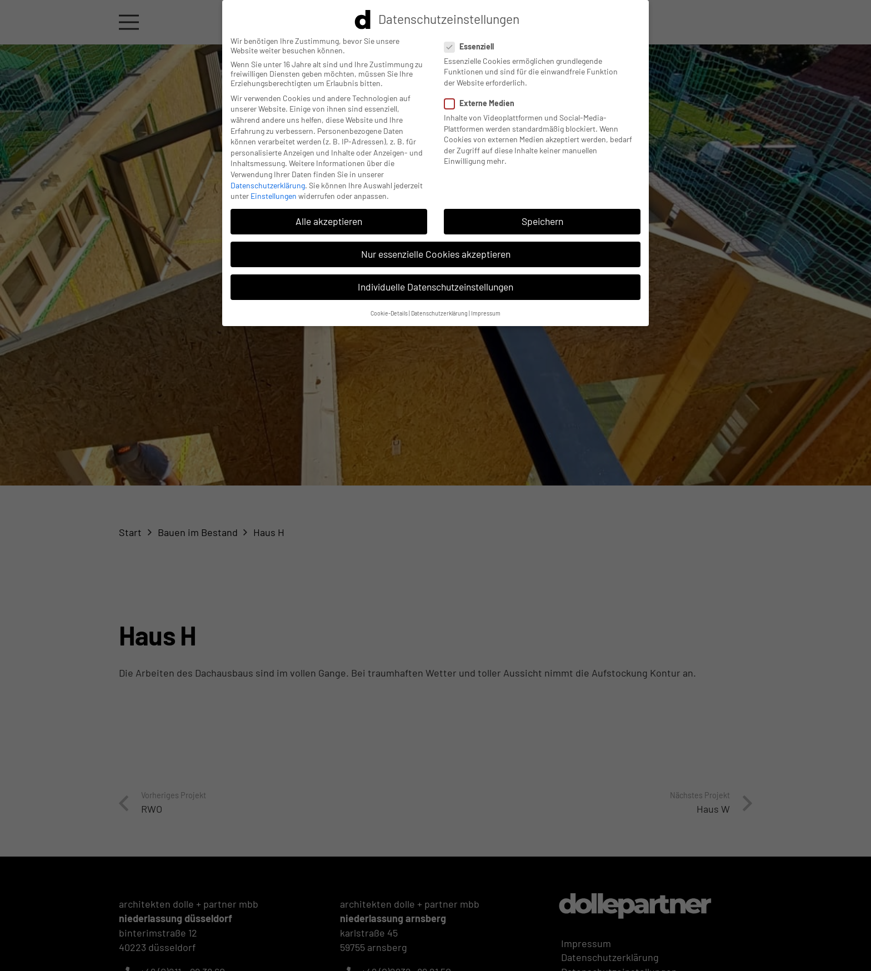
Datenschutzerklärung (268, 181)
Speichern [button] (542, 218)
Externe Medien (482, 99)
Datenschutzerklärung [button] (439, 309)
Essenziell (472, 43)
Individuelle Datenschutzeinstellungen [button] (435, 283)
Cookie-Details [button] (389, 309)
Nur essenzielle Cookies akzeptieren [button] (435, 250)
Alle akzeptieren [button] (329, 218)
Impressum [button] (485, 309)
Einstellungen (274, 192)
